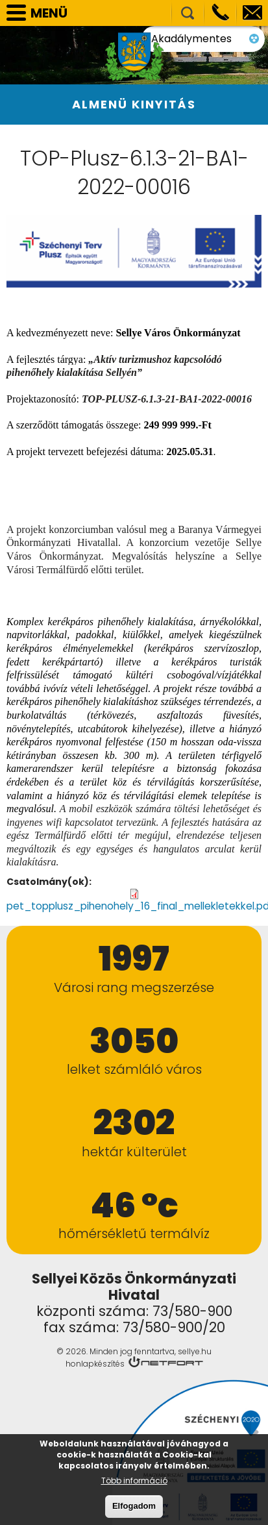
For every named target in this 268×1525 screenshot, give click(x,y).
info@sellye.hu (252, 13)
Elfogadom (134, 1506)
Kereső (187, 13)
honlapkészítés (95, 1362)
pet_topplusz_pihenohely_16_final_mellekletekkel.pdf (127, 905)
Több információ (134, 1481)
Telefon (220, 13)
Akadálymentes (225, 32)
